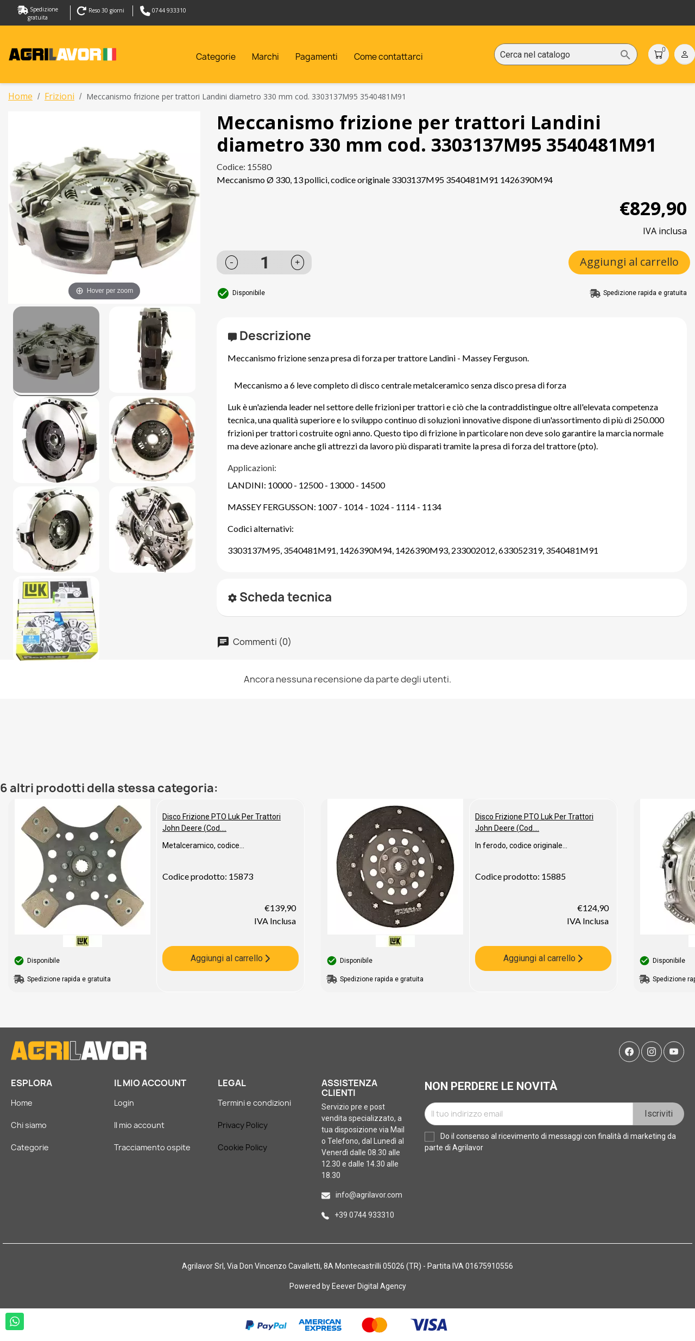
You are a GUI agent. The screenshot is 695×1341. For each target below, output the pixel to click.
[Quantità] (265, 262)
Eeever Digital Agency (369, 1286)
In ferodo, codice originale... (521, 845)
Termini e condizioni (254, 1103)
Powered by (310, 1286)
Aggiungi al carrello (629, 261)
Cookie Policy (242, 1147)
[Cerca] (566, 55)
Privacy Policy (243, 1125)
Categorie (30, 1147)
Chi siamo (29, 1125)
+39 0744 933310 (364, 1215)
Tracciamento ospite (152, 1147)
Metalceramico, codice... (203, 845)
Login (124, 1103)
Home (22, 1103)
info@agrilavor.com (369, 1194)
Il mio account (139, 1125)
